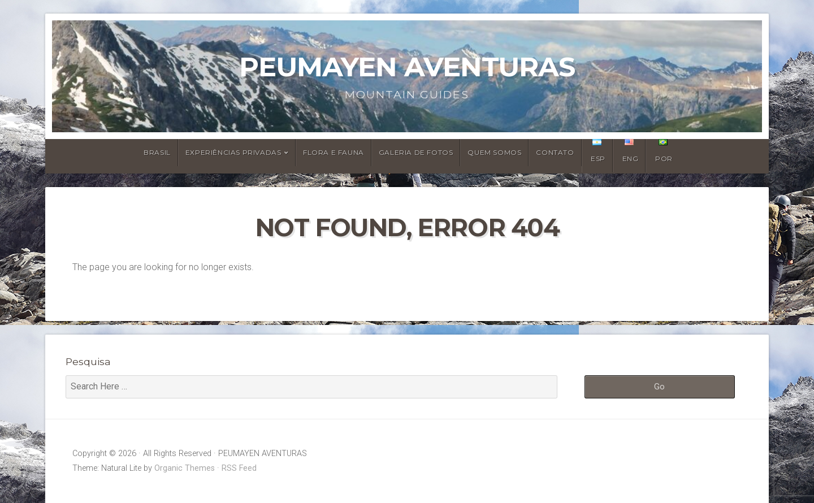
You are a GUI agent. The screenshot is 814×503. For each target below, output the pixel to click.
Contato (555, 152)
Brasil (157, 152)
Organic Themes (184, 468)
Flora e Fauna (333, 152)
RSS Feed (239, 468)
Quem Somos (494, 152)
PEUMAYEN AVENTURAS (407, 66)
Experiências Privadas (233, 152)
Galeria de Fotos (416, 152)
